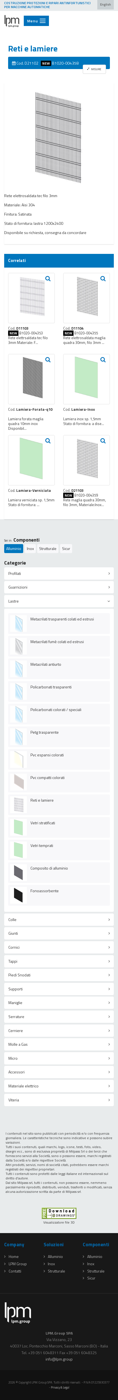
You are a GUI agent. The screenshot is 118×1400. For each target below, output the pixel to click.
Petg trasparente (44, 732)
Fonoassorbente (44, 891)
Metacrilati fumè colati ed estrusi (57, 641)
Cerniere (15, 1030)
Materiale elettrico (23, 1086)
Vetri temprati (41, 845)
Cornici (14, 947)
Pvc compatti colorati (47, 777)
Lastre (13, 601)
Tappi (12, 961)
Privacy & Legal (60, 1387)
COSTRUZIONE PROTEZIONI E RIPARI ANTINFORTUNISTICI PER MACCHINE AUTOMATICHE (47, 5)
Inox (30, 548)
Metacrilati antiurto (45, 664)
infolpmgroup (59, 1359)
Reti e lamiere (42, 800)
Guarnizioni (17, 587)
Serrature (16, 1016)
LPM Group (15, 1264)
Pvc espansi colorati (47, 755)
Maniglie (15, 1002)
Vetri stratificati (42, 823)
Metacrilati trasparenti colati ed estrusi (62, 619)
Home (11, 1256)
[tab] (59, 573)
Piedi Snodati (19, 975)
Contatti (12, 1271)
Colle (12, 919)
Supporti (15, 989)
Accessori (16, 1072)
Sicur (66, 548)
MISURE (94, 69)
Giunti (13, 933)
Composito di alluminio (49, 868)
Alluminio (13, 548)
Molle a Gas (18, 1044)
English (105, 4)
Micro (13, 1058)
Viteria (13, 1100)
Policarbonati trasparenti (51, 687)
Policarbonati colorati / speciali (55, 709)
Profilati (14, 573)
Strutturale (47, 548)
